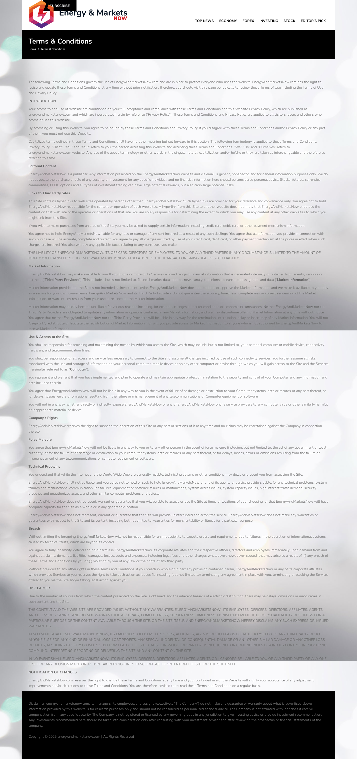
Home (32, 49)
